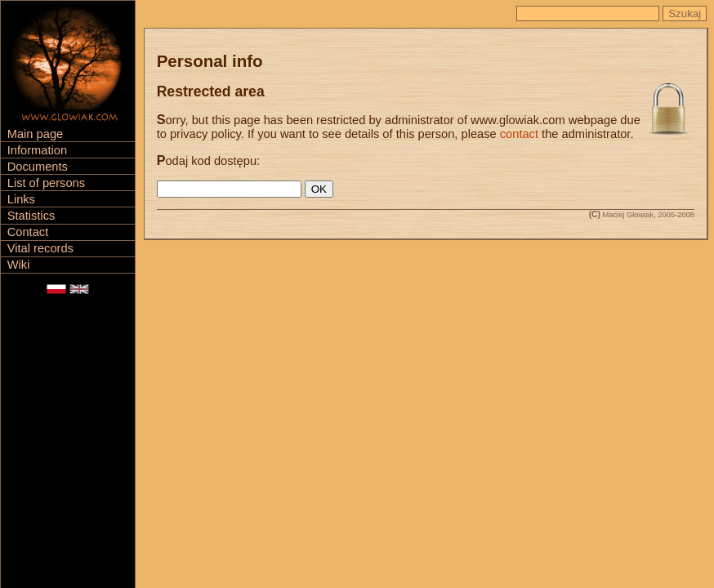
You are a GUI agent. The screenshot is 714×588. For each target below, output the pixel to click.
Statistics (31, 215)
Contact (28, 231)
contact (519, 133)
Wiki (18, 264)
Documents (37, 166)
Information (37, 150)
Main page (35, 133)
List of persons (46, 182)
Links (21, 199)
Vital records (40, 248)
